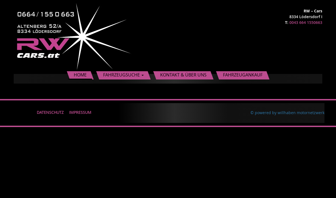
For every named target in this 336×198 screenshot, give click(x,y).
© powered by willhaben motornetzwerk (287, 112)
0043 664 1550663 (305, 22)
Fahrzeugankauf (242, 75)
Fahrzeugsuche (123, 75)
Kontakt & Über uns (183, 75)
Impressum (80, 112)
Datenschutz (50, 112)
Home (80, 75)
